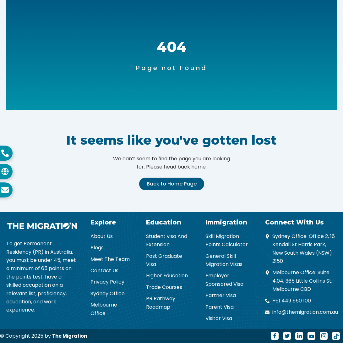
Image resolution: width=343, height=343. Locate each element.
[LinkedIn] (299, 336)
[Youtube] (311, 336)
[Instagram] (324, 336)
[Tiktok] (336, 336)
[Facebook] (275, 336)
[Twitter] (287, 336)
